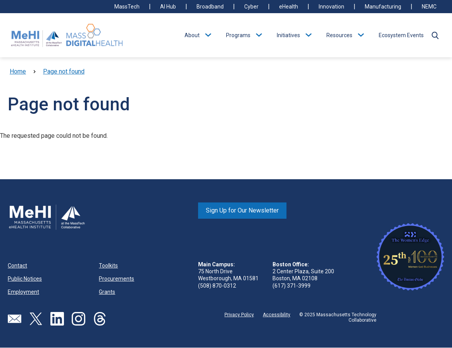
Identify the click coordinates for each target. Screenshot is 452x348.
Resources (339, 35)
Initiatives (288, 35)
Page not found (64, 71)
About (192, 35)
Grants (107, 292)
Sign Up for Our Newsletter (242, 210)
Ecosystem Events (401, 35)
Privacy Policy (239, 314)
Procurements (116, 279)
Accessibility (276, 314)
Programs (238, 35)
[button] (435, 35)
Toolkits (108, 265)
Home (18, 71)
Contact (17, 265)
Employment (23, 292)
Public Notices (25, 279)
